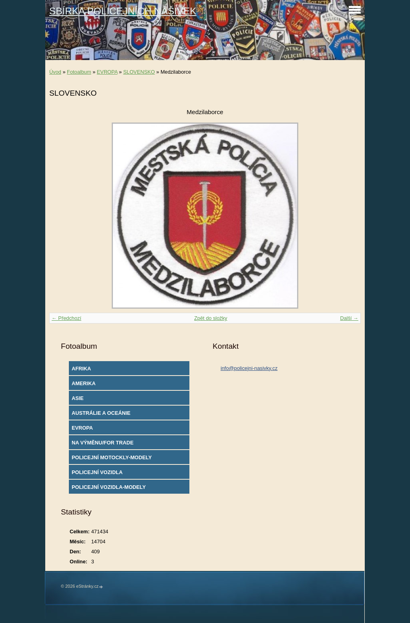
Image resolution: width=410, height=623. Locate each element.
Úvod (55, 72)
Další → (349, 318)
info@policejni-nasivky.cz (249, 368)
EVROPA (107, 72)
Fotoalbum (79, 72)
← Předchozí (66, 318)
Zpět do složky (210, 318)
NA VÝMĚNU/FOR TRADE (103, 443)
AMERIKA (84, 383)
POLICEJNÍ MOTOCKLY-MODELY (112, 457)
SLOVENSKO (139, 72)
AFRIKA (81, 369)
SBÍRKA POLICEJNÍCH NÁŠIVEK (123, 11)
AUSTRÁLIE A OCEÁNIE (101, 413)
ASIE (78, 398)
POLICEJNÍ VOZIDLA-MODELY (109, 487)
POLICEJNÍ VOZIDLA (97, 472)
